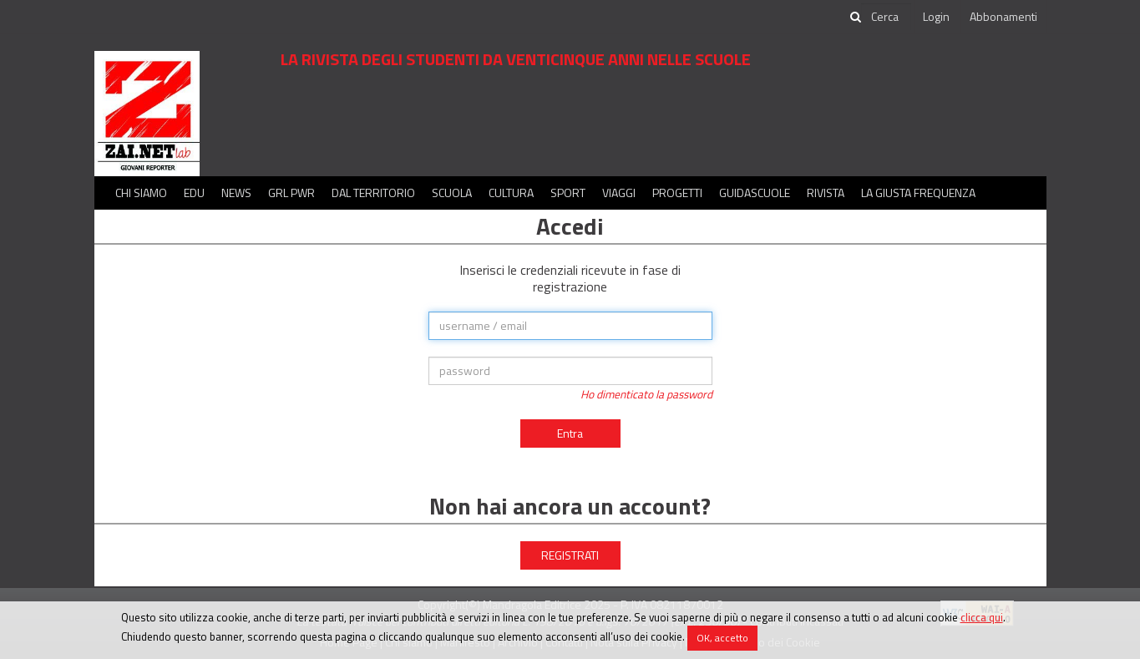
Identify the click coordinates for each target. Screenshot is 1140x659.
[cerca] (886, 16)
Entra (570, 433)
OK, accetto (722, 638)
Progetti (677, 192)
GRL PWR (291, 192)
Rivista (825, 192)
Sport (567, 192)
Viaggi (619, 192)
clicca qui (981, 617)
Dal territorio (373, 192)
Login (936, 16)
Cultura (511, 192)
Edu (194, 192)
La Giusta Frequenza (918, 192)
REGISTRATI (570, 555)
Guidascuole (754, 192)
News (236, 192)
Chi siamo (141, 192)
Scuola (452, 192)
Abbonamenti (1003, 16)
